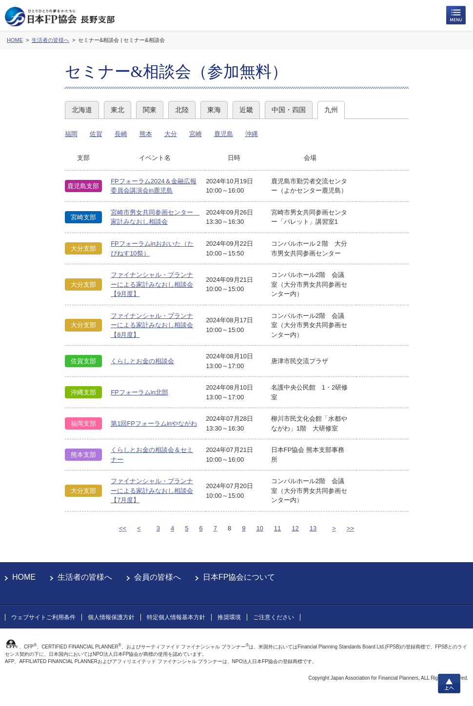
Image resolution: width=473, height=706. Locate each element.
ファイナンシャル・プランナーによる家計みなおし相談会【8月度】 (152, 325)
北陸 (182, 110)
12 (295, 528)
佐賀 (96, 133)
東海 (214, 110)
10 (259, 528)
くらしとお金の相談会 (142, 361)
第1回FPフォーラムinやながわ (154, 423)
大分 (170, 133)
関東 (150, 110)
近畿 (246, 110)
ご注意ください (273, 617)
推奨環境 (229, 617)
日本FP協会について (239, 577)
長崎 (121, 133)
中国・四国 (289, 110)
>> (350, 528)
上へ (449, 683)
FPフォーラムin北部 (139, 392)
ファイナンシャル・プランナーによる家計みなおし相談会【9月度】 (152, 284)
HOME (24, 577)
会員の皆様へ (157, 577)
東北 (117, 110)
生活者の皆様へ (85, 577)
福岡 (71, 133)
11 (277, 528)
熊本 (145, 133)
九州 (331, 110)
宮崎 (195, 133)
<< (122, 528)
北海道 (82, 110)
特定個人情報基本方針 (176, 617)
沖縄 (251, 133)
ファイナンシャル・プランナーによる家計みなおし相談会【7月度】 (152, 490)
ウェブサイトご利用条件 (43, 617)
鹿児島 (223, 133)
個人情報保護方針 (111, 617)
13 (313, 528)
